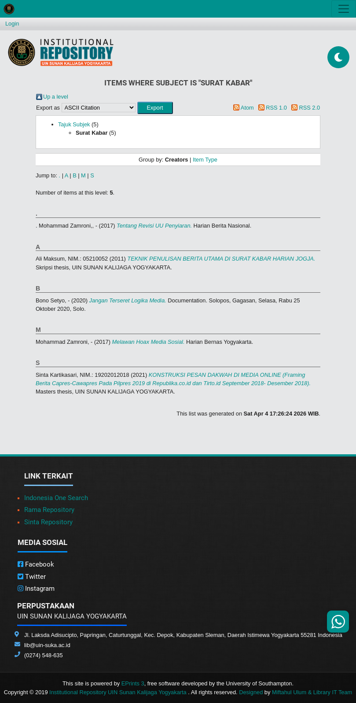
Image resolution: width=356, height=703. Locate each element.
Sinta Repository (48, 522)
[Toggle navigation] (343, 9)
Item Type (205, 159)
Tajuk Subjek (74, 124)
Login (12, 23)
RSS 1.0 (276, 107)
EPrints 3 (132, 683)
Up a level (55, 96)
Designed (251, 692)
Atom (247, 107)
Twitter (32, 577)
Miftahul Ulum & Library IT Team (312, 692)
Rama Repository (49, 510)
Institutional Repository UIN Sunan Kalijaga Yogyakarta (118, 692)
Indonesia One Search (56, 498)
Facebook (36, 564)
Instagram (36, 589)
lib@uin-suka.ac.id (47, 645)
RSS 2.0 (309, 107)
